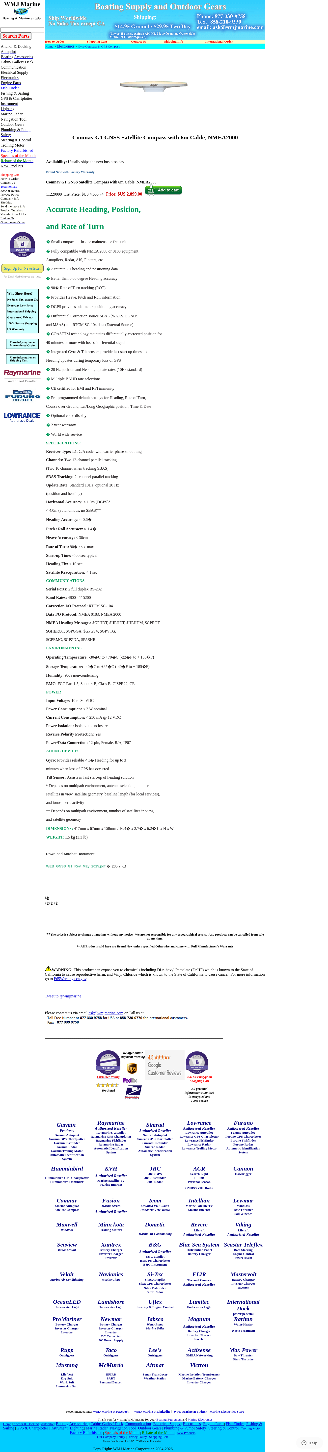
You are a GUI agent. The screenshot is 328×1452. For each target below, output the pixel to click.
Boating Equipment (168, 1419)
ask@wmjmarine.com (105, 1013)
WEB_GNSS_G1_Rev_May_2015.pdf (76, 866)
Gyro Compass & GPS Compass (99, 46)
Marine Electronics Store (227, 1411)
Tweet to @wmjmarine (63, 996)
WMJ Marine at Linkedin (152, 1411)
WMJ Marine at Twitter (190, 1411)
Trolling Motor (251, 1428)
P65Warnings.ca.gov (70, 979)
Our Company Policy (111, 1437)
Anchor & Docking (26, 1424)
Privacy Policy (137, 1437)
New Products (186, 1433)
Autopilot (47, 1424)
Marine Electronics (200, 1419)
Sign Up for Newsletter (22, 268)
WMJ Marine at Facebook (111, 1411)
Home (49, 46)
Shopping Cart (158, 1437)
